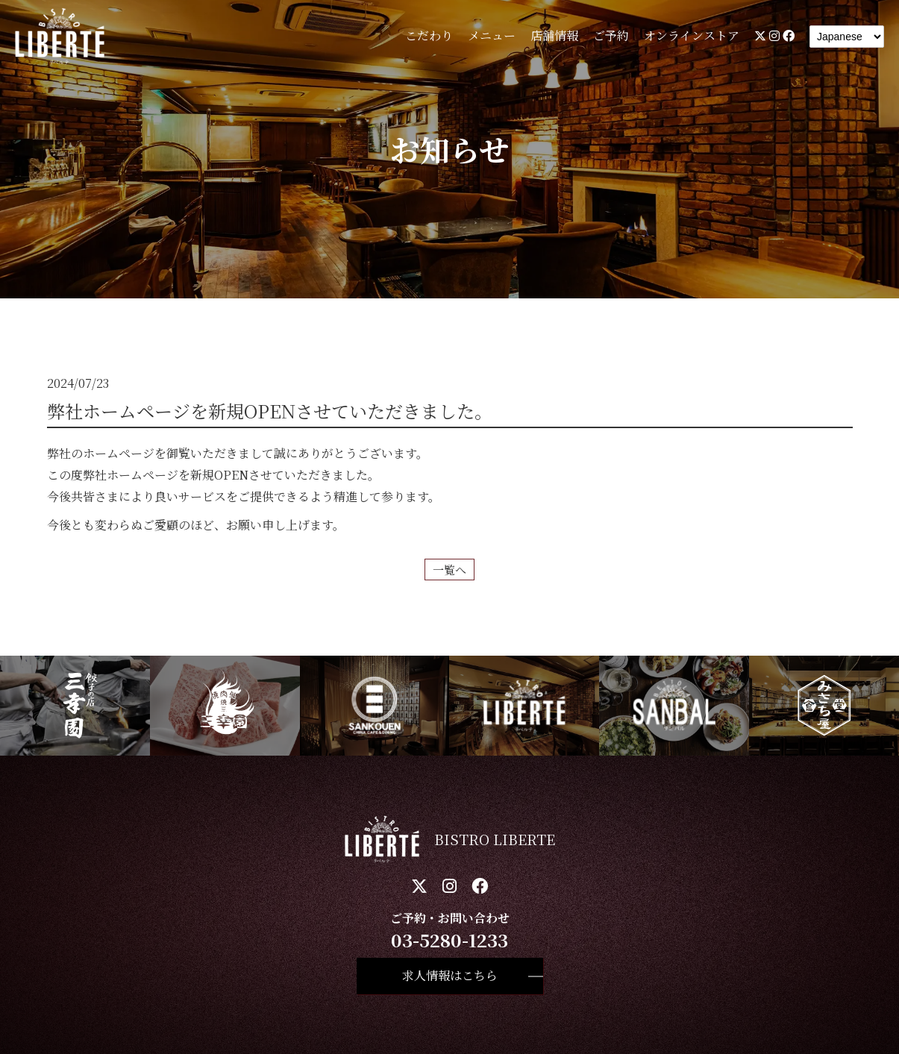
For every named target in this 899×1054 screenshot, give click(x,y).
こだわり (429, 35)
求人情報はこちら (450, 975)
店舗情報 (554, 35)
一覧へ (449, 569)
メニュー (492, 35)
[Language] (846, 36)
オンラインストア (691, 35)
